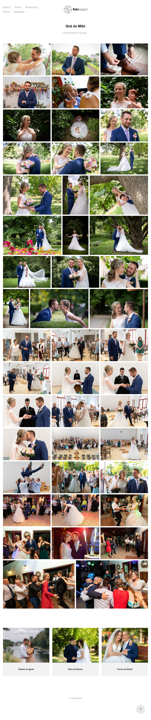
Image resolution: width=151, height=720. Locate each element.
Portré (17, 7)
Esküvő (7, 7)
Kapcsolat (19, 11)
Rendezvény (31, 7)
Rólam (6, 11)
